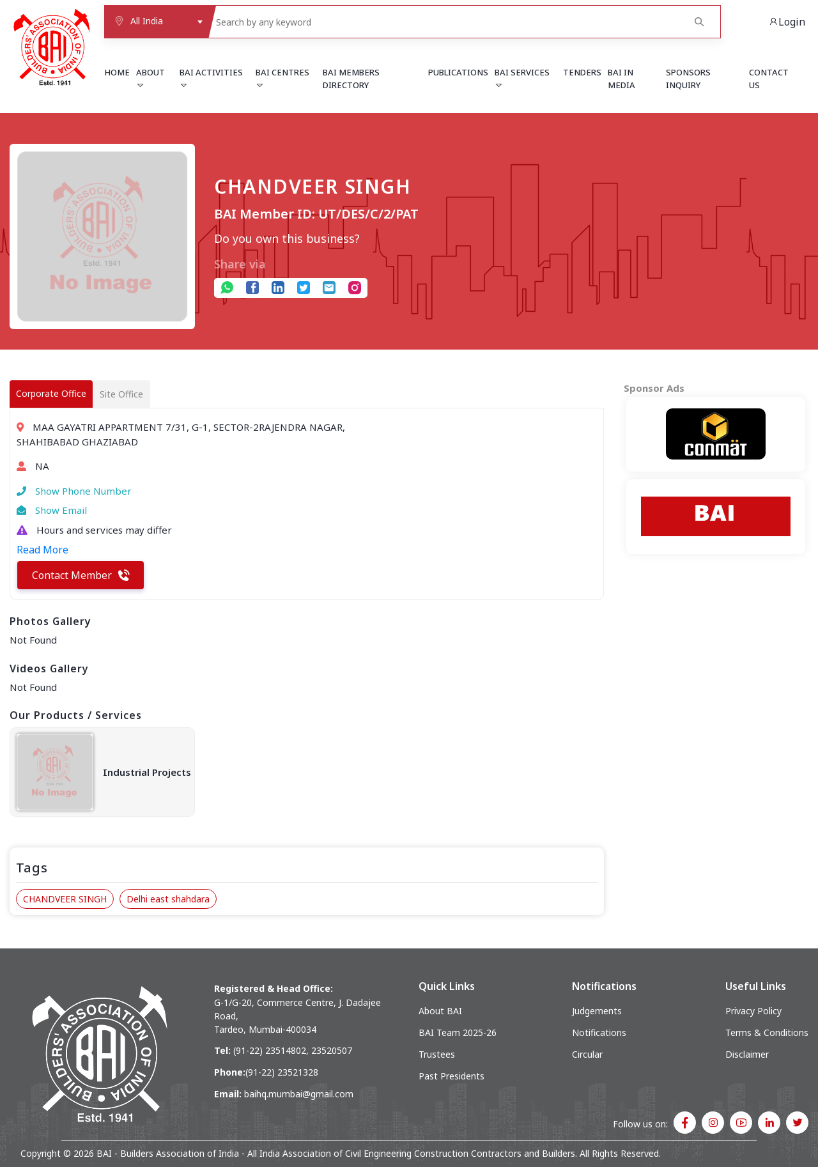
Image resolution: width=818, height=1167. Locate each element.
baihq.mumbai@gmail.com (298, 1094)
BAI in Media (621, 78)
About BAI (440, 1011)
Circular (587, 1054)
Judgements (597, 1011)
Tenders (582, 72)
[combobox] (156, 22)
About (150, 77)
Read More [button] (42, 550)
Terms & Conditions (766, 1032)
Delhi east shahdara (168, 899)
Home (117, 72)
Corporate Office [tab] (51, 393)
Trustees (437, 1054)
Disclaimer (747, 1054)
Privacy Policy (753, 1011)
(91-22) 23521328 (281, 1072)
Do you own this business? (287, 238)
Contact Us (769, 78)
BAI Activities (211, 77)
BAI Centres (282, 77)
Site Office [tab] (121, 394)
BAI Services (522, 77)
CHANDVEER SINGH (65, 899)
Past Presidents (451, 1076)
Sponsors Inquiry (688, 78)
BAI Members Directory (351, 78)
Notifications (599, 1032)
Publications (458, 72)
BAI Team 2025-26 (458, 1032)
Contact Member (81, 575)
